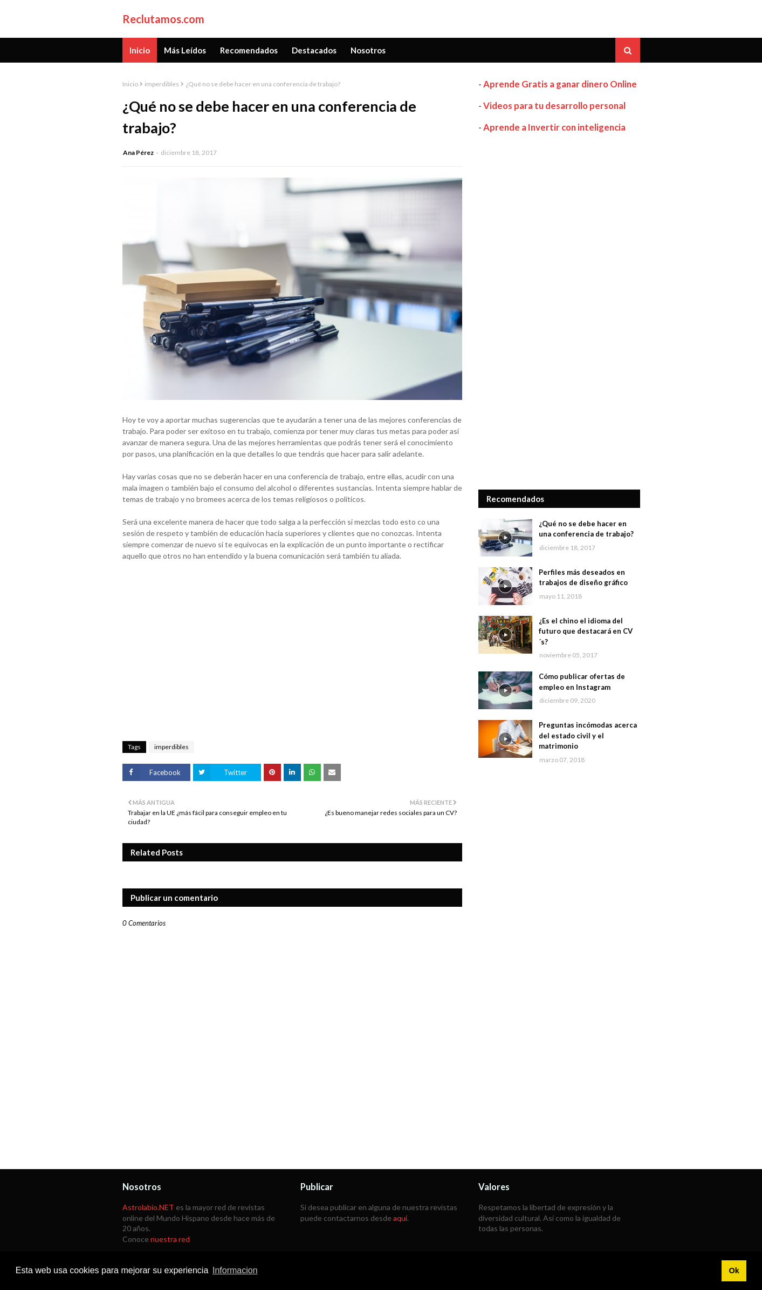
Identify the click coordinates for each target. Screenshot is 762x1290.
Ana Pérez (138, 152)
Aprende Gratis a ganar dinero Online (560, 84)
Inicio (130, 84)
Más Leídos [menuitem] (185, 50)
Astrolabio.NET (148, 1207)
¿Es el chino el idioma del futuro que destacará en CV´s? (586, 631)
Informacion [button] (235, 1270)
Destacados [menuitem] (314, 50)
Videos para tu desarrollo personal (554, 105)
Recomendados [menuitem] (249, 50)
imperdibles (162, 84)
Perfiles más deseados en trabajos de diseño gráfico (583, 577)
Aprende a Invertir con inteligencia (554, 127)
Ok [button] (734, 1270)
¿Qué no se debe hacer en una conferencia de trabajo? (586, 529)
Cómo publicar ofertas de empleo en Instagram (582, 681)
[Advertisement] (559, 311)
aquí (400, 1218)
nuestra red (170, 1239)
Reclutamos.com (163, 18)
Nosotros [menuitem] (368, 50)
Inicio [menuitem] (139, 50)
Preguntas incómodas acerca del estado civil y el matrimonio (588, 735)
